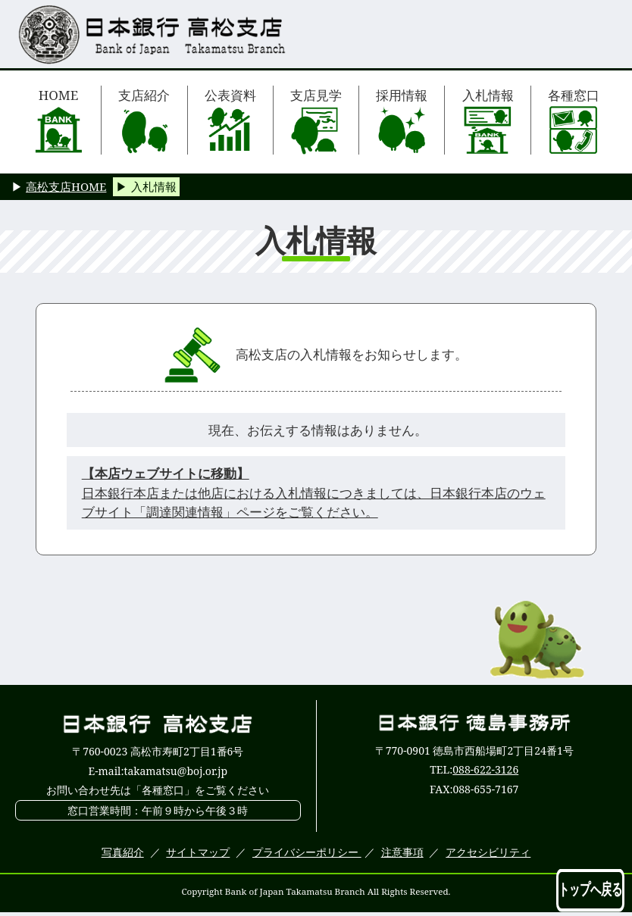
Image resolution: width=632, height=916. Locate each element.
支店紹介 (144, 120)
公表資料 (230, 120)
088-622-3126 (485, 769)
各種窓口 (573, 120)
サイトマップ (198, 852)
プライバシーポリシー (306, 852)
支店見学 (316, 120)
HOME (58, 120)
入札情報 (488, 120)
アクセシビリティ (488, 852)
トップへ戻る (590, 889)
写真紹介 (123, 852)
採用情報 (401, 120)
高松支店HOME (66, 186)
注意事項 (402, 852)
